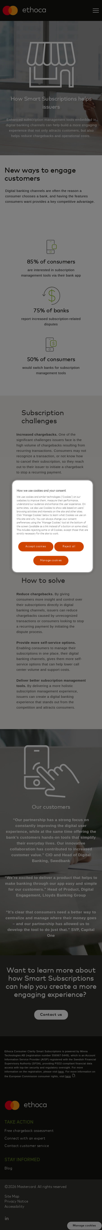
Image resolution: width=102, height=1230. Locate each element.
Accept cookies (35, 546)
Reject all (69, 546)
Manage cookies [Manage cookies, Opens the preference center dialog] (51, 560)
